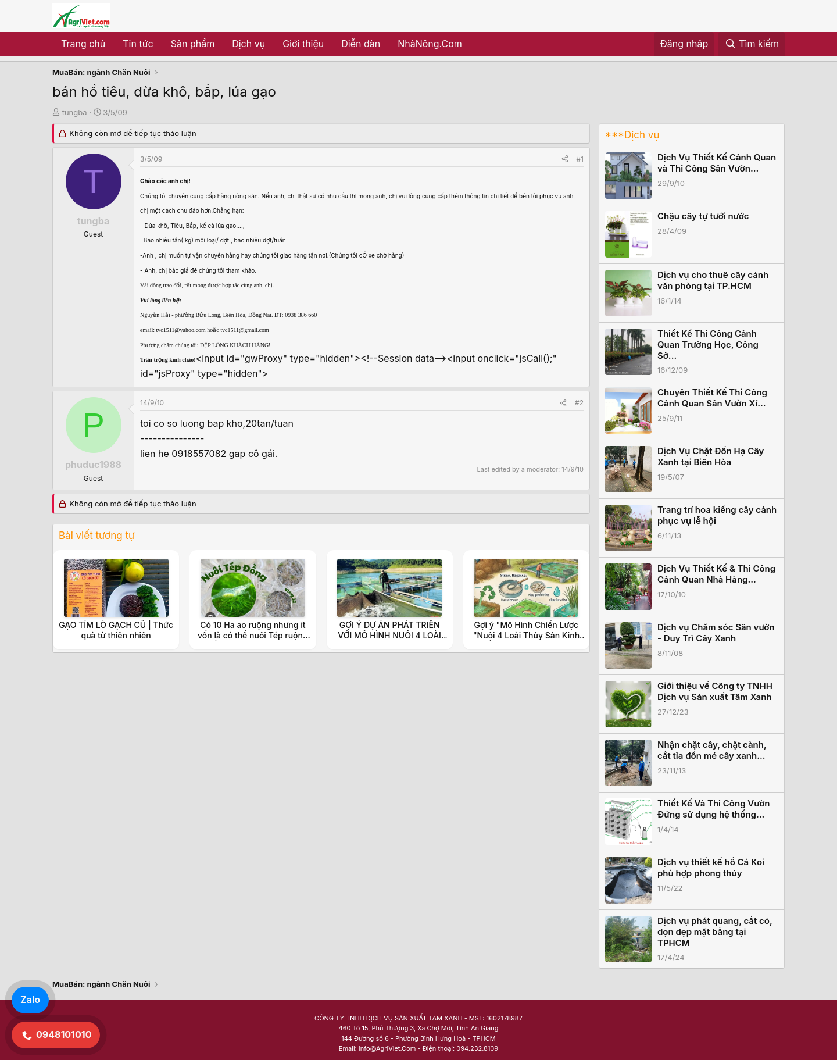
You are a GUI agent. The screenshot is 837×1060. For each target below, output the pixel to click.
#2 (579, 402)
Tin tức (138, 43)
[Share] (565, 159)
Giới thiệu (303, 43)
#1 (580, 159)
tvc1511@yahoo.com (181, 330)
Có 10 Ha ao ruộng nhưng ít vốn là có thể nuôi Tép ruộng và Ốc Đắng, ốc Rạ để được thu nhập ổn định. (253, 641)
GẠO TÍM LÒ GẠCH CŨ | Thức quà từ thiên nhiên (116, 630)
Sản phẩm (192, 43)
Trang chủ (83, 43)
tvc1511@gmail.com (244, 330)
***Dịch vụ (632, 135)
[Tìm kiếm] (751, 44)
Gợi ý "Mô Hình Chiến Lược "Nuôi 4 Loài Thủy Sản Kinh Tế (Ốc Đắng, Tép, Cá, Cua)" (526, 635)
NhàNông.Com (430, 43)
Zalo (30, 999)
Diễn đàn (360, 43)
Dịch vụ (248, 43)
